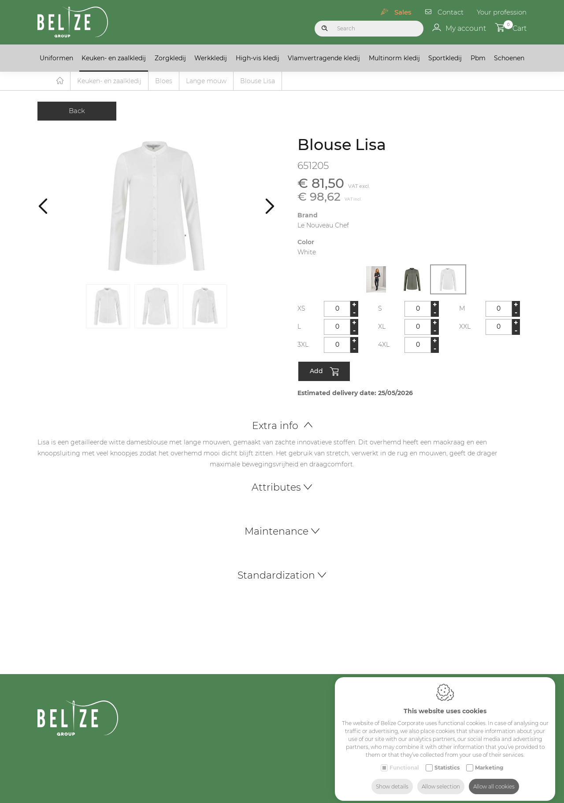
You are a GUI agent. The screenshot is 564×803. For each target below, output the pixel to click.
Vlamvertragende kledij (324, 58)
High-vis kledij (257, 58)
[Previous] (43, 206)
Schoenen (509, 58)
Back (77, 111)
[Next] (270, 206)
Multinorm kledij (394, 58)
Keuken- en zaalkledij (114, 58)
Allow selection (441, 780)
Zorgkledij (170, 58)
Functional (404, 761)
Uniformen (56, 58)
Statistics (447, 761)
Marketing (489, 761)
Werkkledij (210, 58)
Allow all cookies (494, 780)
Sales (403, 12)
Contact (451, 12)
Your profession (502, 12)
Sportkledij (445, 58)
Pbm (478, 58)
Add (324, 372)
